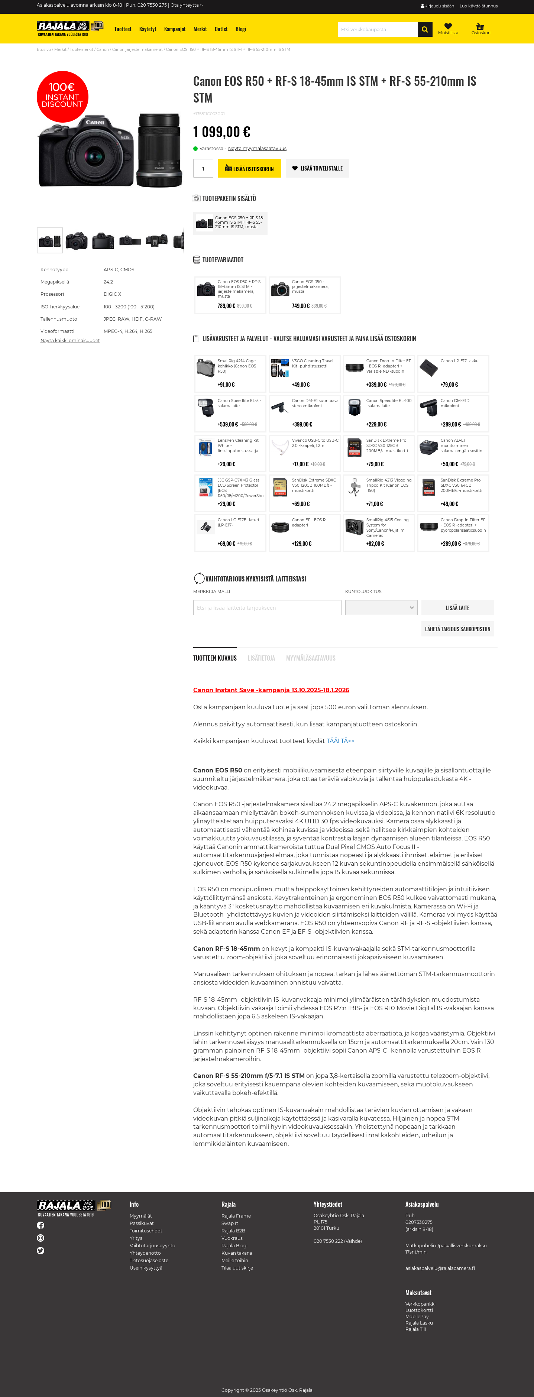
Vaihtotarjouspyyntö (152, 1245)
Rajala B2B (233, 1231)
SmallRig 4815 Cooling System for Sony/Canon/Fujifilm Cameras (387, 528)
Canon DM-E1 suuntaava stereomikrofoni (315, 403)
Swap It (229, 1223)
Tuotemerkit (81, 49)
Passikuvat (142, 1223)
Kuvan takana (236, 1253)
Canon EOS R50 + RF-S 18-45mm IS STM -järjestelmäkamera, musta (239, 289)
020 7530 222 (328, 1241)
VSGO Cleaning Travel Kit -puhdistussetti (312, 364)
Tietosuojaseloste (149, 1260)
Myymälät (141, 1216)
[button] (77, 240)
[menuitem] (122, 29)
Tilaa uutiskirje (237, 1268)
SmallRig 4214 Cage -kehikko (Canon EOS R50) (238, 366)
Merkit (60, 49)
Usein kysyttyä (146, 1268)
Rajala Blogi (234, 1245)
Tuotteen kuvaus (215, 657)
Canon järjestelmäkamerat (137, 49)
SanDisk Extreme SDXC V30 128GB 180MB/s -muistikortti (314, 485)
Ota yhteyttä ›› (187, 5)
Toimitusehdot (146, 1231)
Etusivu (44, 49)
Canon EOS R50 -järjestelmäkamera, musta (310, 286)
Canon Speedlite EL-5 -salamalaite (239, 403)
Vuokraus (232, 1238)
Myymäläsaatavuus (311, 657)
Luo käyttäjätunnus (479, 6)
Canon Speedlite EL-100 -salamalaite (389, 403)
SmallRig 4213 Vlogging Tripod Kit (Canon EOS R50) (389, 485)
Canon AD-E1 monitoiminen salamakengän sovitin (461, 445)
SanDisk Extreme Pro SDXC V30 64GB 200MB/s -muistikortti (461, 485)
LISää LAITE (457, 608)
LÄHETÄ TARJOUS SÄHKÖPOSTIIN (458, 629)
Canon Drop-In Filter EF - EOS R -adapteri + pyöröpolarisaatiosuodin (463, 525)
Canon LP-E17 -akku (460, 361)
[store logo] (70, 28)
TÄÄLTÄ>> (341, 741)
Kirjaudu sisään (439, 6)
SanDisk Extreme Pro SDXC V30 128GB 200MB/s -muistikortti (387, 445)
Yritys (136, 1238)
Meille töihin (234, 1260)
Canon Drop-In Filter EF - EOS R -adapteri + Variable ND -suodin (388, 366)
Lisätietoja (261, 657)
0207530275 (419, 1222)
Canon (103, 49)
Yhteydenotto (145, 1253)
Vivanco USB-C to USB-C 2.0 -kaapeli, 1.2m (315, 443)
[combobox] (379, 29)
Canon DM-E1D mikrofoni (455, 403)
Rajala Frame (236, 1216)
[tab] (220, 654)
